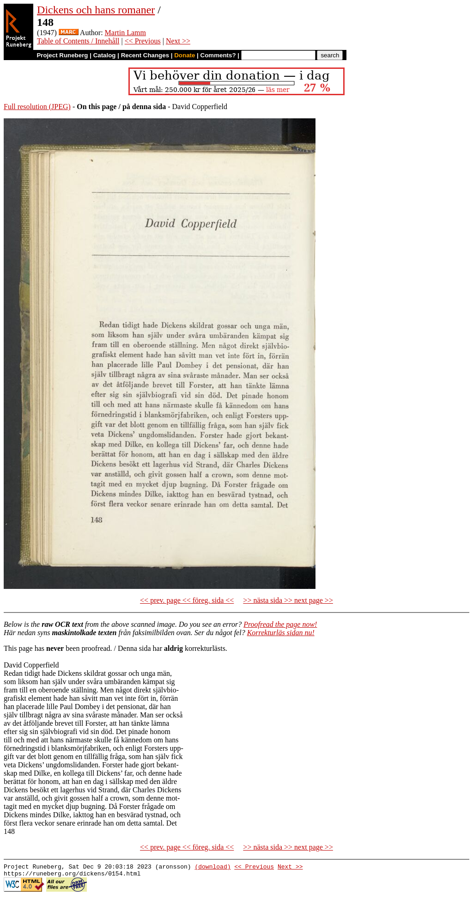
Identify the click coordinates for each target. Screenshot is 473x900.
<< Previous (143, 41)
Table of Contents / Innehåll (78, 41)
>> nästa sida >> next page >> (288, 600)
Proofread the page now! (280, 624)
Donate (184, 55)
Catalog (104, 55)
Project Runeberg (62, 55)
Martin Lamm (125, 33)
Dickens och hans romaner (96, 10)
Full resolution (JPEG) (37, 106)
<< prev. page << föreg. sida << (187, 600)
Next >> (178, 41)
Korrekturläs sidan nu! (281, 633)
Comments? (218, 55)
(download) (212, 867)
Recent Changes (145, 55)
